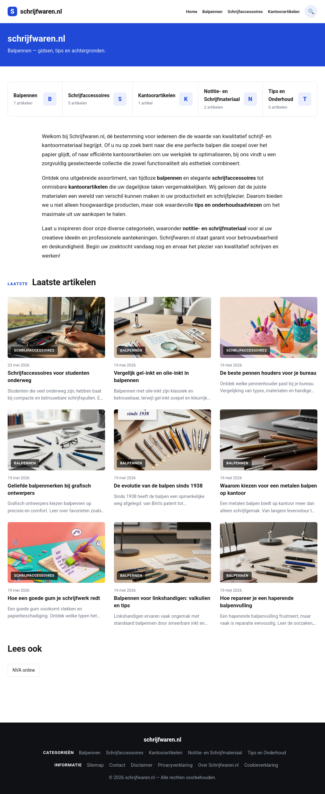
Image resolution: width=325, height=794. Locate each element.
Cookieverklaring (261, 765)
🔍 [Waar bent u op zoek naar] (311, 11)
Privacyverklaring (175, 765)
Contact (117, 765)
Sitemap (95, 765)
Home (191, 11)
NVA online (23, 670)
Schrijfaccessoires (245, 11)
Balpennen (212, 11)
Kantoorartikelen (284, 11)
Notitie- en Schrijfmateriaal (215, 753)
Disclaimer (141, 765)
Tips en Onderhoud (267, 753)
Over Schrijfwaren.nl (218, 765)
